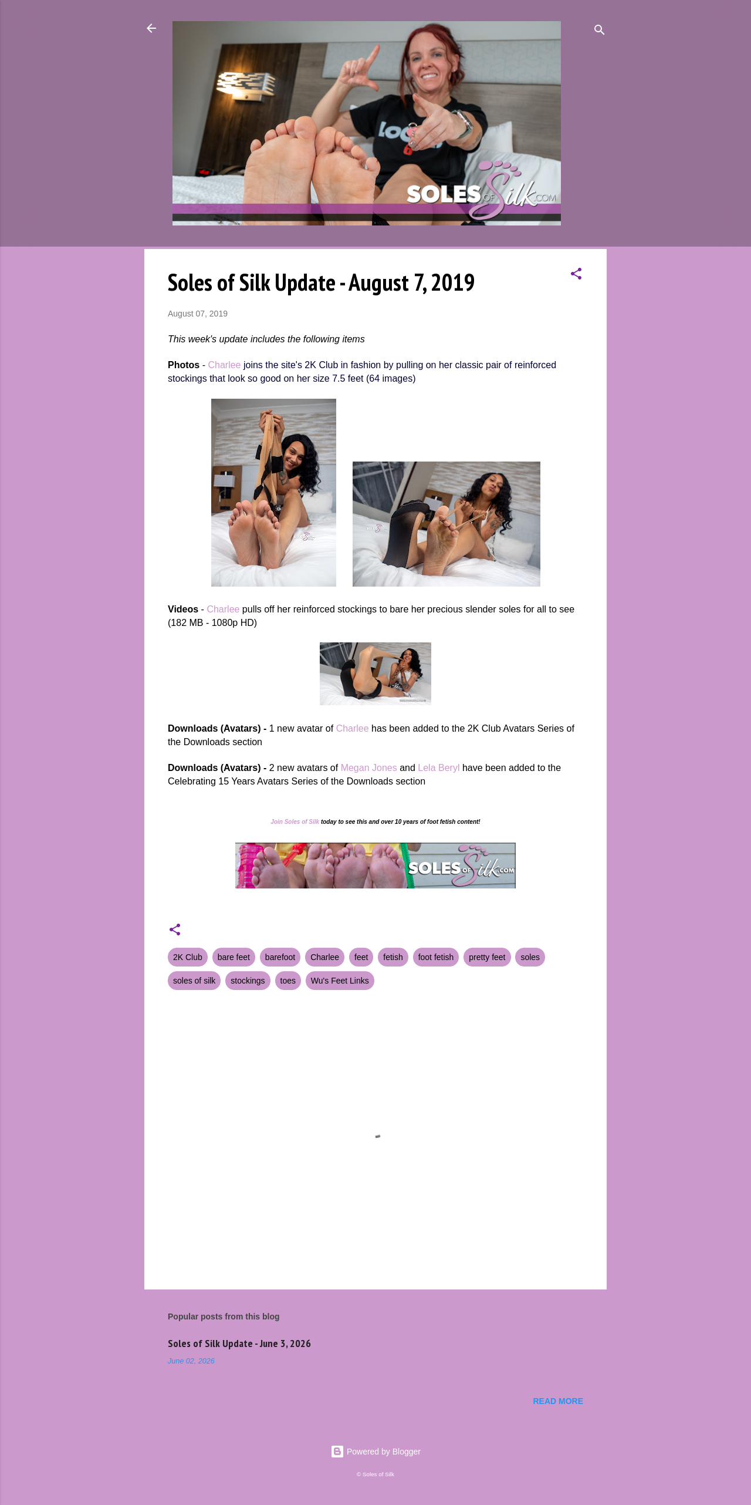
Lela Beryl (438, 768)
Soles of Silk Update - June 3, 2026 (239, 1343)
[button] (576, 276)
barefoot (280, 957)
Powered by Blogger (375, 1451)
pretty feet (487, 957)
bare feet (234, 957)
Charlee (224, 365)
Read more (558, 1401)
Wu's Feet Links (340, 980)
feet (361, 957)
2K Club (187, 957)
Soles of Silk (302, 822)
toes (288, 980)
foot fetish (436, 957)
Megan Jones (369, 768)
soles (530, 957)
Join (276, 822)
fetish (392, 957)
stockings (248, 980)
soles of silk (194, 980)
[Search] (600, 32)
